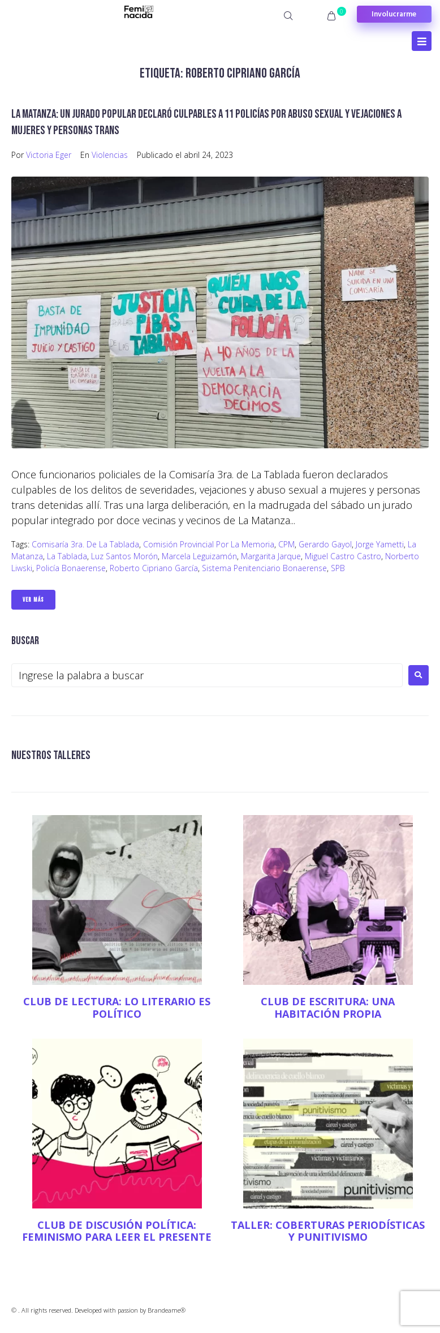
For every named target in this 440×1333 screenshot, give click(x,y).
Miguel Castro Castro (343, 556)
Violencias (110, 154)
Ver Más (33, 599)
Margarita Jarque (271, 556)
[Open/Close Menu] (422, 41)
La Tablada (67, 556)
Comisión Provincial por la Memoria (208, 544)
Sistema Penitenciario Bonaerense (264, 568)
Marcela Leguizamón (199, 556)
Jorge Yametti (380, 544)
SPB (338, 568)
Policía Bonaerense (71, 568)
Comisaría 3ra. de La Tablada (85, 544)
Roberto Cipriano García (154, 568)
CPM (286, 544)
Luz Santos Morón (124, 556)
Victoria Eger (48, 154)
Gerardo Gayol (325, 544)
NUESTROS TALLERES (50, 755)
